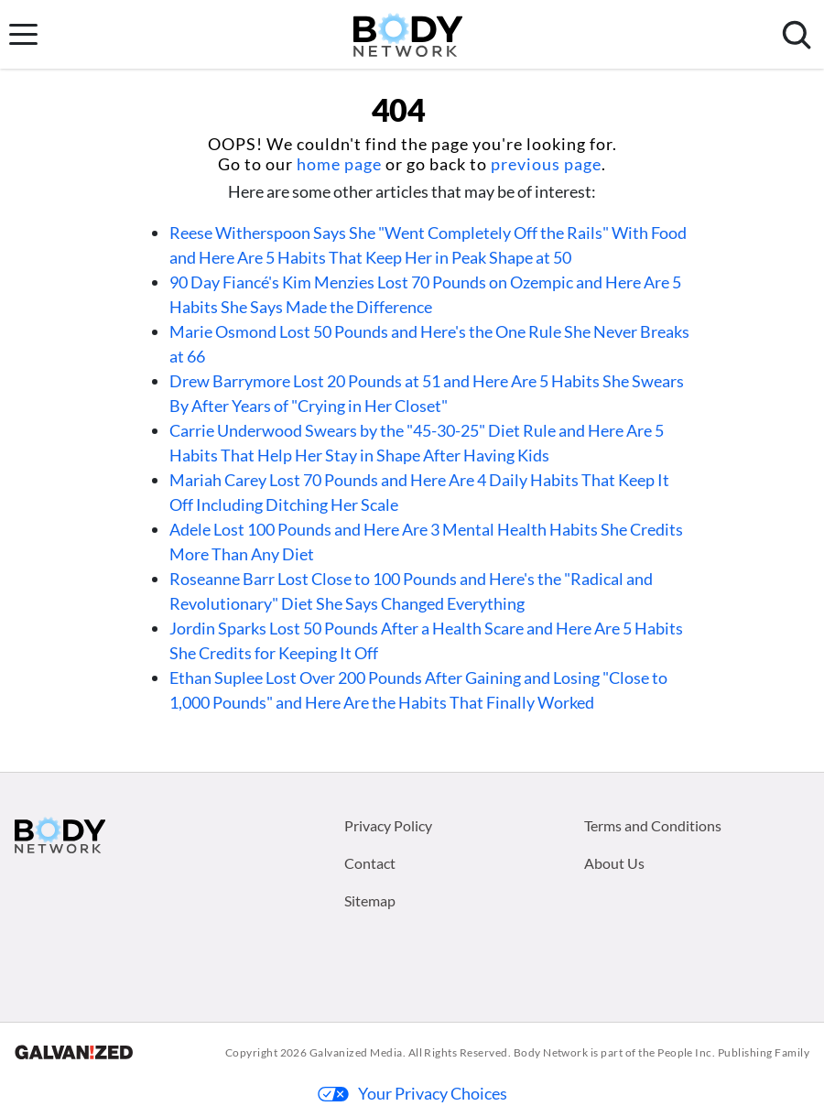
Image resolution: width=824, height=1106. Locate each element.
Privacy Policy (388, 825)
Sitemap (370, 900)
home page (339, 164)
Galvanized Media (356, 1052)
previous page (546, 164)
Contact (370, 863)
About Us (614, 863)
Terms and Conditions (652, 825)
